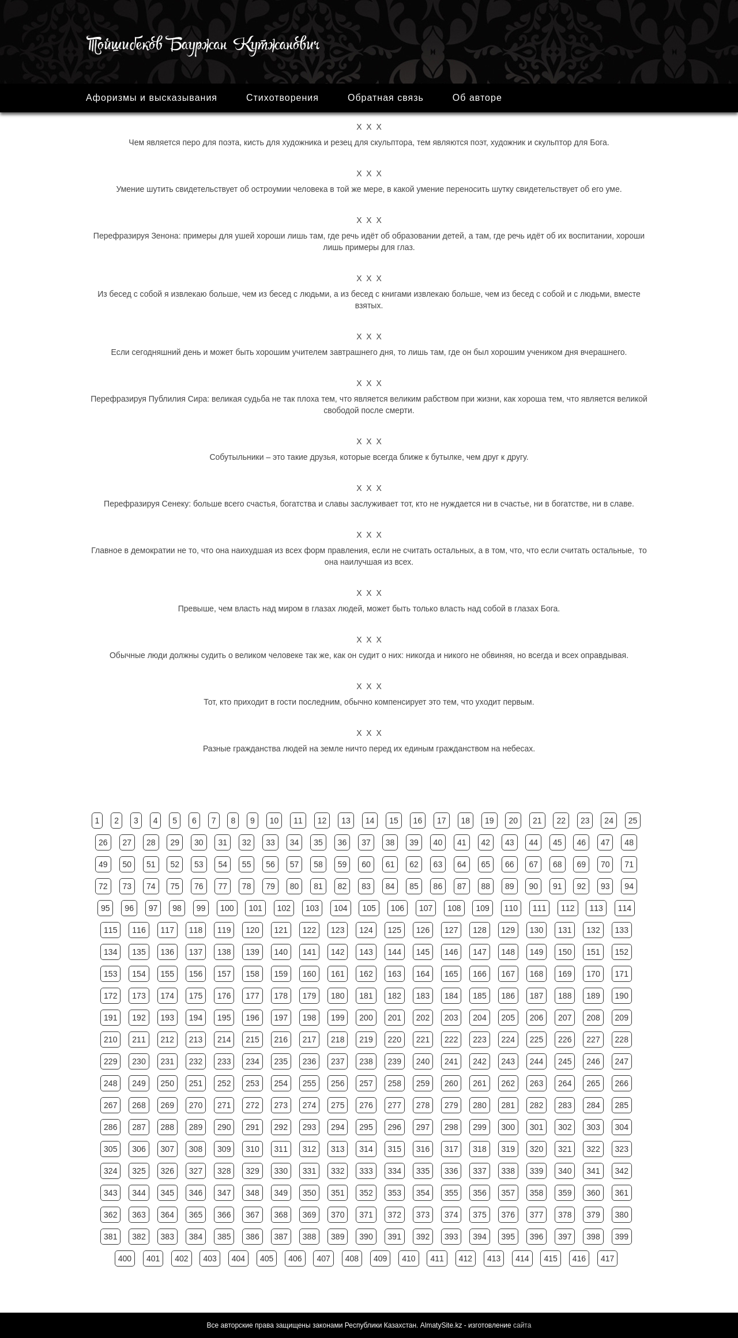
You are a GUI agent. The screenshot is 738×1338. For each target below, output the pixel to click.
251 (195, 1083)
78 (246, 886)
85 (414, 886)
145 (423, 952)
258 (394, 1083)
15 (393, 820)
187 (536, 995)
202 (423, 1017)
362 (110, 1214)
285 (621, 1105)
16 (418, 820)
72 (103, 886)
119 (224, 930)
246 (593, 1061)
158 (252, 973)
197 (281, 1017)
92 (581, 886)
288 (167, 1127)
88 (486, 886)
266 (621, 1083)
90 (533, 886)
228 (621, 1039)
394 (479, 1236)
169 (564, 973)
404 (238, 1258)
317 (451, 1149)
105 (368, 908)
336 (451, 1171)
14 (370, 820)
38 (390, 842)
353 (394, 1192)
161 (337, 973)
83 (366, 886)
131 (564, 930)
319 (508, 1149)
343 (110, 1192)
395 (508, 1236)
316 (423, 1149)
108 (454, 908)
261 (479, 1083)
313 (337, 1149)
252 (224, 1083)
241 (451, 1061)
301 (536, 1127)
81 (318, 886)
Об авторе (477, 98)
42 (486, 842)
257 (365, 1083)
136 (167, 952)
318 (479, 1149)
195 (224, 1017)
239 (394, 1061)
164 (423, 973)
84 (390, 886)
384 (195, 1236)
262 (508, 1083)
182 (394, 995)
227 (593, 1039)
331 (309, 1171)
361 (621, 1192)
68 (557, 864)
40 (438, 842)
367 (252, 1214)
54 (222, 864)
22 (561, 820)
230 (138, 1061)
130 (536, 930)
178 (281, 995)
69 (581, 864)
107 (425, 908)
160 (309, 973)
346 (195, 1192)
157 (224, 973)
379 (593, 1214)
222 (451, 1039)
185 (479, 995)
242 (479, 1061)
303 (593, 1127)
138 (224, 952)
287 (138, 1127)
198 (309, 1017)
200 (365, 1017)
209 (621, 1017)
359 (564, 1192)
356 (479, 1192)
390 (365, 1236)
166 (479, 973)
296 (394, 1127)
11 (298, 820)
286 (110, 1127)
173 (138, 995)
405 (266, 1258)
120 (252, 930)
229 (110, 1061)
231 (167, 1061)
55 (246, 864)
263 (536, 1083)
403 (209, 1258)
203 (451, 1017)
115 (110, 930)
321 (564, 1149)
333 (365, 1171)
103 (312, 908)
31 (222, 842)
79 (270, 886)
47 (605, 842)
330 (281, 1171)
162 (365, 973)
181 (365, 995)
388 (309, 1236)
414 (522, 1258)
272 (252, 1105)
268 (138, 1105)
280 (479, 1105)
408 (352, 1258)
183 (423, 995)
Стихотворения (282, 98)
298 (451, 1127)
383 (167, 1236)
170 (593, 973)
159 (281, 973)
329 (252, 1171)
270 (195, 1105)
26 (103, 842)
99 (201, 908)
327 (195, 1171)
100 (227, 908)
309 (224, 1149)
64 (461, 864)
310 (252, 1149)
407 (323, 1258)
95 (105, 908)
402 (181, 1258)
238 (365, 1061)
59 (342, 864)
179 (309, 995)
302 (564, 1127)
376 (508, 1214)
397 (564, 1236)
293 (309, 1127)
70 (605, 864)
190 (621, 995)
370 (337, 1214)
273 (281, 1105)
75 (174, 886)
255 (309, 1083)
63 (438, 864)
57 (294, 864)
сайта (522, 1325)
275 (337, 1105)
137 (195, 952)
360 (593, 1192)
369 (309, 1214)
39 (414, 842)
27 (127, 842)
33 (270, 842)
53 (199, 864)
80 (294, 886)
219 (365, 1039)
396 (536, 1236)
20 (513, 820)
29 (174, 842)
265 (593, 1083)
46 (581, 842)
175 (195, 995)
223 (479, 1039)
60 (366, 864)
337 (479, 1171)
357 (508, 1192)
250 (167, 1083)
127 (451, 930)
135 (138, 952)
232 (195, 1061)
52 (174, 864)
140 (281, 952)
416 (579, 1258)
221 (423, 1039)
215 (252, 1039)
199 (337, 1017)
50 (127, 864)
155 (167, 973)
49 (103, 864)
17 (441, 820)
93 (605, 886)
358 (536, 1192)
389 (337, 1236)
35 (318, 842)
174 (167, 995)
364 (167, 1214)
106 (397, 908)
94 (629, 886)
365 (195, 1214)
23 (585, 820)
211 (138, 1039)
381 (110, 1236)
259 (423, 1083)
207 (564, 1017)
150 (564, 952)
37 (366, 842)
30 (199, 842)
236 (309, 1061)
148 (508, 952)
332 (337, 1171)
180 (337, 995)
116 (138, 930)
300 (508, 1127)
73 (127, 886)
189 (593, 995)
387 (281, 1236)
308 (195, 1149)
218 (337, 1039)
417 (607, 1258)
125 (394, 930)
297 (423, 1127)
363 (138, 1214)
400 (124, 1258)
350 (309, 1192)
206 (536, 1017)
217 (309, 1039)
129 (508, 930)
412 (465, 1258)
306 (138, 1149)
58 (318, 864)
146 (451, 952)
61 (390, 864)
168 (536, 973)
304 (621, 1127)
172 (110, 995)
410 (408, 1258)
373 (423, 1214)
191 (110, 1017)
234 (252, 1061)
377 (536, 1214)
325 (138, 1171)
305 (110, 1149)
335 (423, 1171)
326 (167, 1171)
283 (564, 1105)
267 (110, 1105)
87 (461, 886)
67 (533, 864)
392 (423, 1236)
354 (423, 1192)
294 (337, 1127)
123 (337, 930)
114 (624, 908)
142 (337, 952)
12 (322, 820)
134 (110, 952)
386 (252, 1236)
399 (621, 1236)
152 (621, 952)
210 (110, 1039)
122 (309, 930)
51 (151, 864)
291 (252, 1127)
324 (110, 1171)
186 (508, 995)
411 (436, 1258)
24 (608, 820)
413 (493, 1258)
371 (365, 1214)
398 (593, 1236)
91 (557, 886)
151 (593, 952)
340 (564, 1171)
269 (167, 1105)
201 (394, 1017)
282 (536, 1105)
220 (394, 1039)
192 (138, 1017)
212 (167, 1039)
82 (342, 886)
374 (451, 1214)
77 (222, 886)
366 (224, 1214)
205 (508, 1017)
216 (281, 1039)
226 (564, 1039)
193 (167, 1017)
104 (340, 908)
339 (536, 1171)
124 (365, 930)
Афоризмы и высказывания (151, 98)
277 (394, 1105)
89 (509, 886)
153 (110, 973)
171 (621, 973)
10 (274, 820)
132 (593, 930)
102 (284, 908)
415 (550, 1258)
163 (394, 973)
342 (621, 1171)
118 (195, 930)
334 (394, 1171)
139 (252, 952)
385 (224, 1236)
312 (309, 1149)
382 (138, 1236)
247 (621, 1061)
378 (564, 1214)
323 (621, 1149)
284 (593, 1105)
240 (423, 1061)
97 (153, 908)
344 (138, 1192)
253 (252, 1083)
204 (479, 1017)
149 (536, 952)
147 (479, 952)
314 (365, 1149)
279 (451, 1105)
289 (195, 1127)
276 (365, 1105)
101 (255, 908)
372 (394, 1214)
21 (537, 820)
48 (629, 842)
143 (365, 952)
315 (394, 1149)
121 (281, 930)
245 (564, 1061)
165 (451, 973)
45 (557, 842)
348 (252, 1192)
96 (129, 908)
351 (337, 1192)
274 (309, 1105)
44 (533, 842)
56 (270, 864)
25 (633, 820)
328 (224, 1171)
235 (281, 1061)
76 (199, 886)
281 (508, 1105)
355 (451, 1192)
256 (337, 1083)
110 (511, 908)
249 (138, 1083)
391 (394, 1236)
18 (465, 820)
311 (281, 1149)
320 (536, 1149)
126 (423, 930)
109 (482, 908)
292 (281, 1127)
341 (593, 1171)
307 (167, 1149)
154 (138, 973)
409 (380, 1258)
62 (414, 864)
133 (621, 930)
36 (342, 842)
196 (252, 1017)
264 (564, 1083)
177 (252, 995)
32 (246, 842)
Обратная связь (386, 98)
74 (151, 886)
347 (224, 1192)
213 (195, 1039)
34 (294, 842)
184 (451, 995)
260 (451, 1083)
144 (394, 952)
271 (224, 1105)
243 (508, 1061)
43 (509, 842)
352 (365, 1192)
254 (281, 1083)
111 (539, 908)
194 (195, 1017)
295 (365, 1127)
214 (224, 1039)
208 (593, 1017)
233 (224, 1061)
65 (486, 864)
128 (479, 930)
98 (177, 908)
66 (509, 864)
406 (295, 1258)
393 (451, 1236)
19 (489, 820)
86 (438, 886)
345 (167, 1192)
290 (224, 1127)
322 (593, 1149)
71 (629, 864)
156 (195, 973)
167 (508, 973)
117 (167, 930)
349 (281, 1192)
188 (564, 995)
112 (567, 908)
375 (479, 1214)
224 (508, 1039)
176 (224, 995)
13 (346, 820)
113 (596, 908)
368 (281, 1214)
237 (337, 1061)
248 (110, 1083)
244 (536, 1061)
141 (309, 952)
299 (479, 1127)
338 (508, 1171)
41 (461, 842)
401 (153, 1258)
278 (423, 1105)
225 (536, 1039)
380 (621, 1214)
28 (151, 842)
